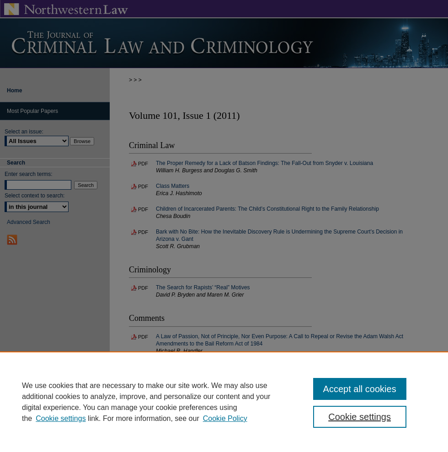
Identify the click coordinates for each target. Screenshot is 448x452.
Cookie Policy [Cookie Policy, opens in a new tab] (225, 418)
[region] (224, 401)
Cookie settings (60, 418)
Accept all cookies (359, 389)
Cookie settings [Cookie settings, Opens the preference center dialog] (359, 417)
